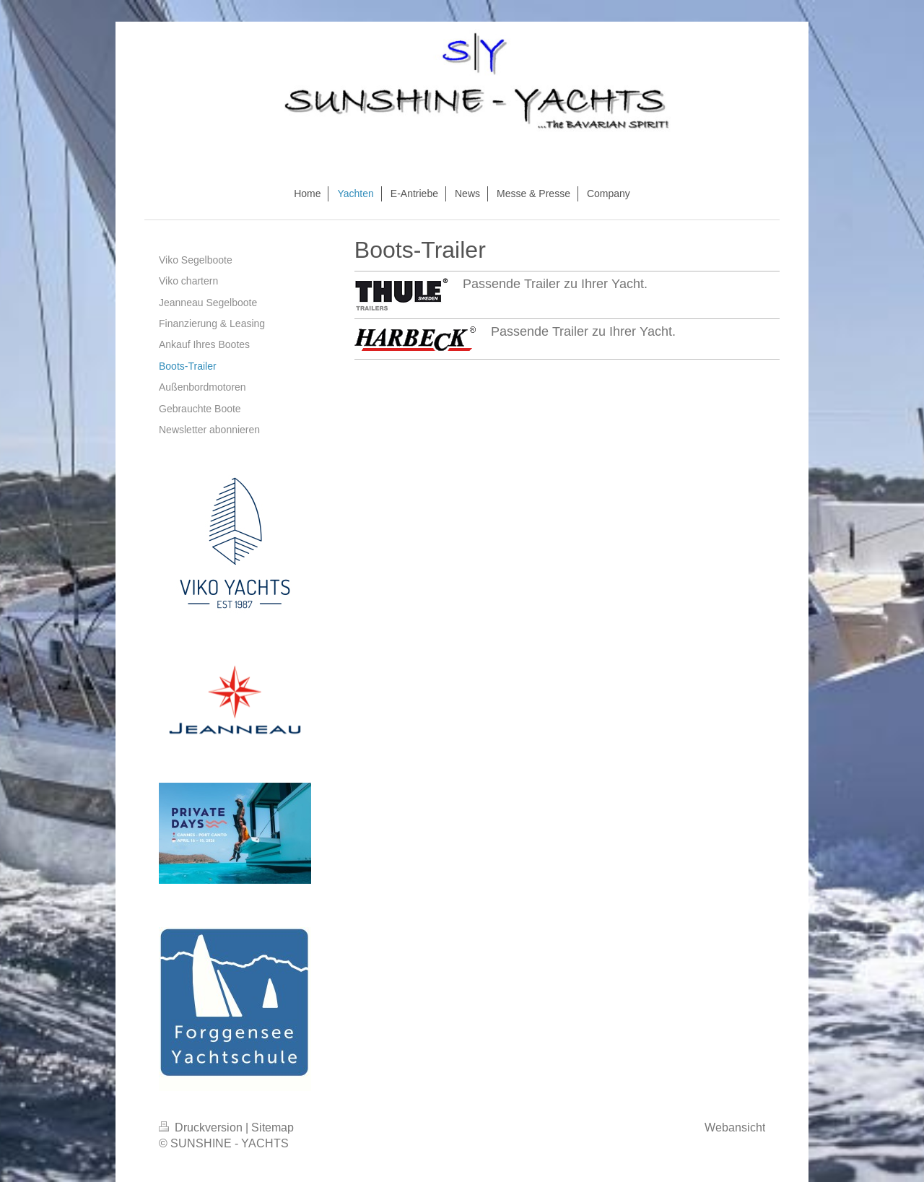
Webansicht (735, 1127)
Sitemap (272, 1127)
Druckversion (202, 1127)
